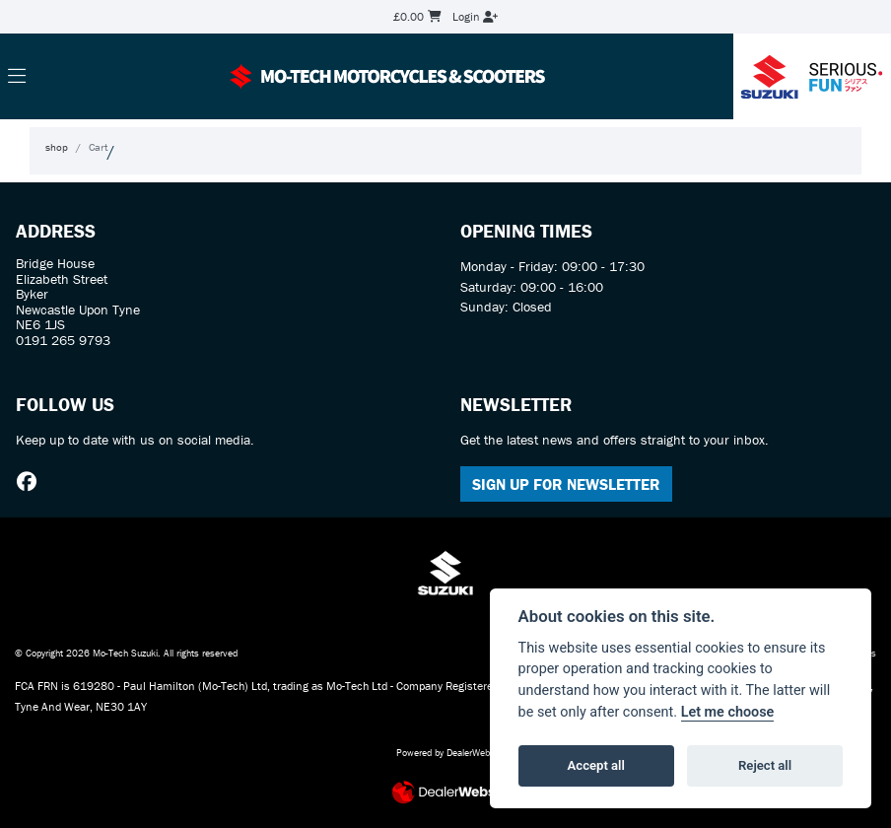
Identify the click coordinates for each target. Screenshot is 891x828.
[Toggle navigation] (17, 77)
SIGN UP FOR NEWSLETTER (566, 484)
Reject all (764, 765)
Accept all (596, 765)
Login (475, 16)
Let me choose (728, 712)
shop (56, 147)
